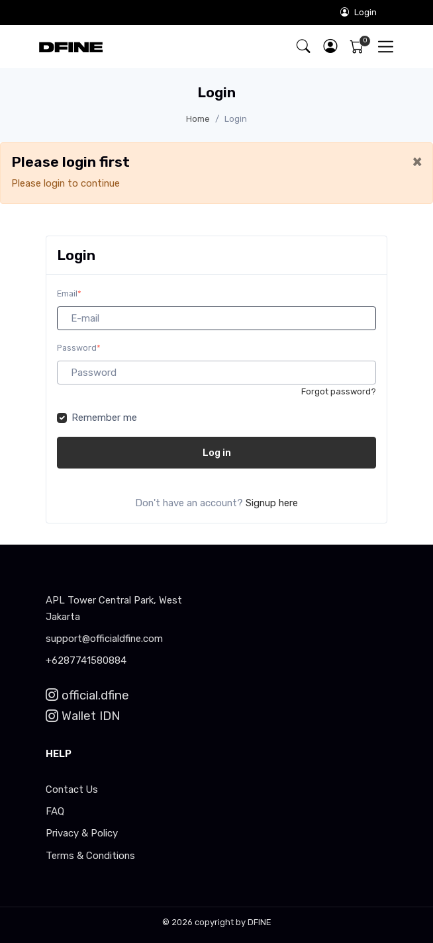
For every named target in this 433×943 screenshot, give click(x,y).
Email (69, 293)
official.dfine (87, 695)
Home (198, 119)
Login (358, 12)
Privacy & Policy (82, 833)
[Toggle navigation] (385, 46)
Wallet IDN (83, 716)
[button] (330, 47)
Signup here (272, 503)
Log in (217, 453)
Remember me (104, 418)
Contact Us (72, 789)
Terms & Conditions (90, 856)
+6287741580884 (86, 660)
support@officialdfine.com (104, 639)
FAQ (55, 811)
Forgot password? (338, 391)
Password (79, 348)
